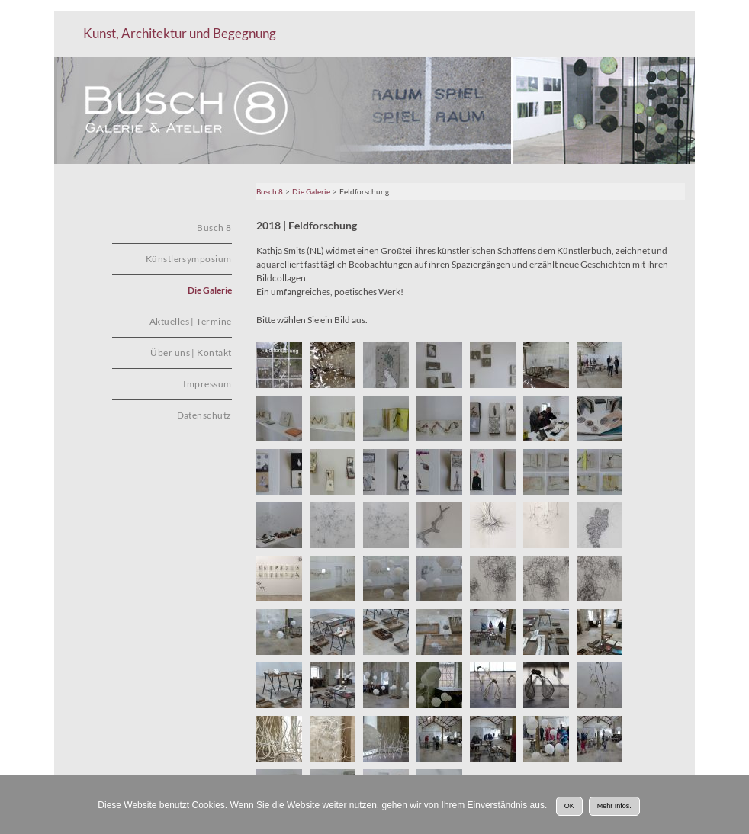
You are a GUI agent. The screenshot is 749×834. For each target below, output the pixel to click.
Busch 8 (269, 191)
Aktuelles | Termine (190, 321)
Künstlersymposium (189, 259)
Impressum (207, 384)
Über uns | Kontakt (190, 352)
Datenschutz (204, 415)
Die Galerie (311, 191)
